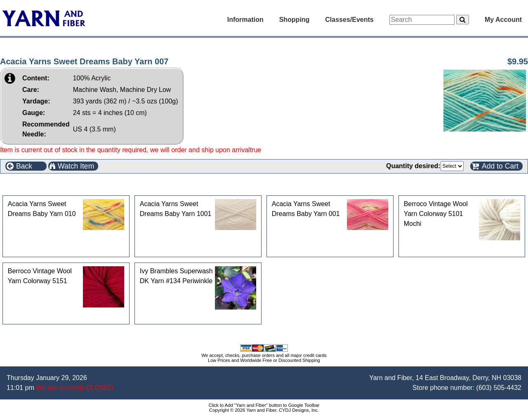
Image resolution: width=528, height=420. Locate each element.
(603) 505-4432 (498, 387)
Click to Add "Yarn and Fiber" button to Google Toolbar (264, 405)
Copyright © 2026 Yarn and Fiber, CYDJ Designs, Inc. (264, 410)
